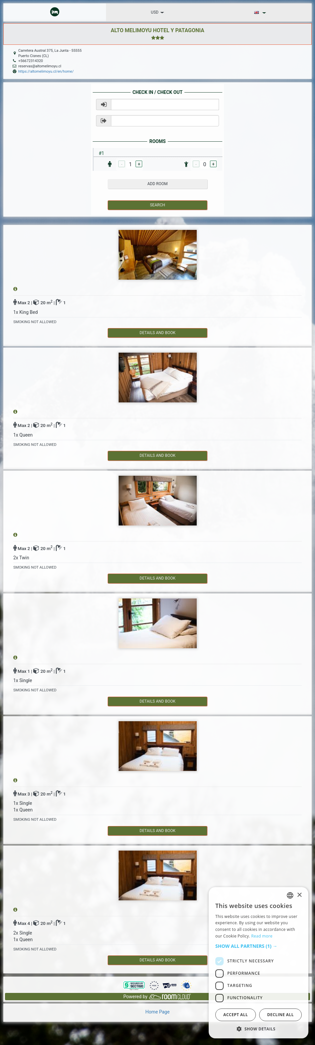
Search (157, 205)
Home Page (158, 1011)
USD (157, 12)
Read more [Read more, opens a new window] (261, 936)
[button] (258, 946)
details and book (157, 332)
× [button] (299, 895)
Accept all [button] (235, 1014)
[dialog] (258, 962)
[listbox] (290, 895)
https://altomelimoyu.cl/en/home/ (46, 71)
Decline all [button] (280, 1014)
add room (158, 183)
